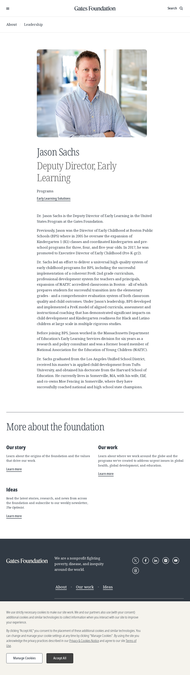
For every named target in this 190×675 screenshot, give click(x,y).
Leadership (33, 24)
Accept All (59, 659)
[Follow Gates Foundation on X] (135, 560)
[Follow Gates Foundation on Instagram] (165, 560)
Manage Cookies (24, 659)
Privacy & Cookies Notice (84, 641)
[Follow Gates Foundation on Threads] (135, 570)
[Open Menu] (7, 8)
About (11, 24)
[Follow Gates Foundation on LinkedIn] (155, 560)
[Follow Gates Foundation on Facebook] (145, 560)
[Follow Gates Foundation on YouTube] (176, 560)
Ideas (108, 586)
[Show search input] (176, 8)
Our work (85, 586)
